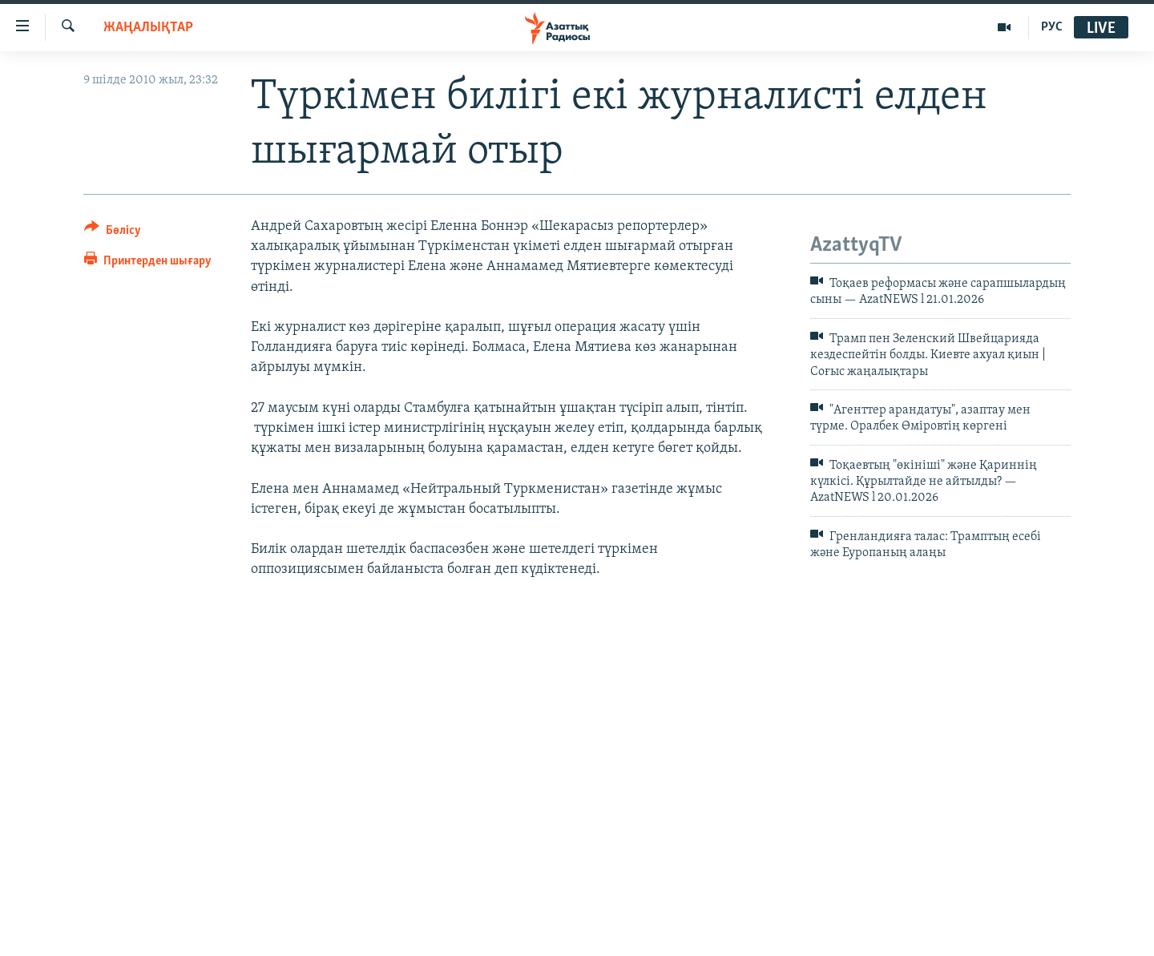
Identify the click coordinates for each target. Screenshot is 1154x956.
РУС (1052, 27)
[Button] (112, 232)
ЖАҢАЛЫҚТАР (148, 27)
